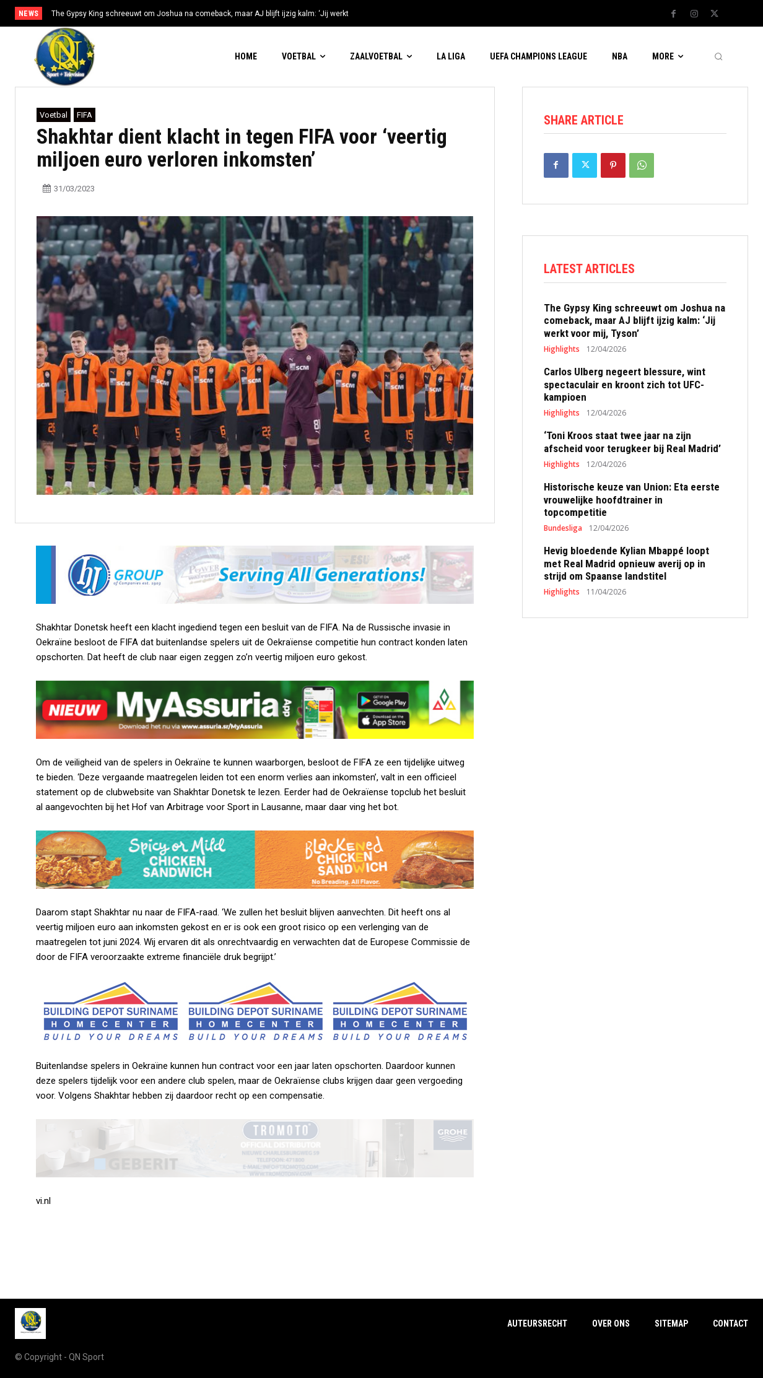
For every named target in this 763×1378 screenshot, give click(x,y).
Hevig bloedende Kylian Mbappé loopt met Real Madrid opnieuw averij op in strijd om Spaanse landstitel (626, 564)
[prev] (403, 13)
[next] (422, 13)
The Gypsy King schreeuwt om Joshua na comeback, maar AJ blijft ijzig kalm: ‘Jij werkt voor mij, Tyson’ (634, 322)
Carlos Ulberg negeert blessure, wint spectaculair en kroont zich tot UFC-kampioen (624, 385)
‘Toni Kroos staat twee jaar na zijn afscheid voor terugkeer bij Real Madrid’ (632, 442)
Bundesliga (563, 529)
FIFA (84, 115)
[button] (718, 57)
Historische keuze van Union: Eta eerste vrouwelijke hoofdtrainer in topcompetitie (632, 501)
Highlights (562, 350)
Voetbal (54, 115)
